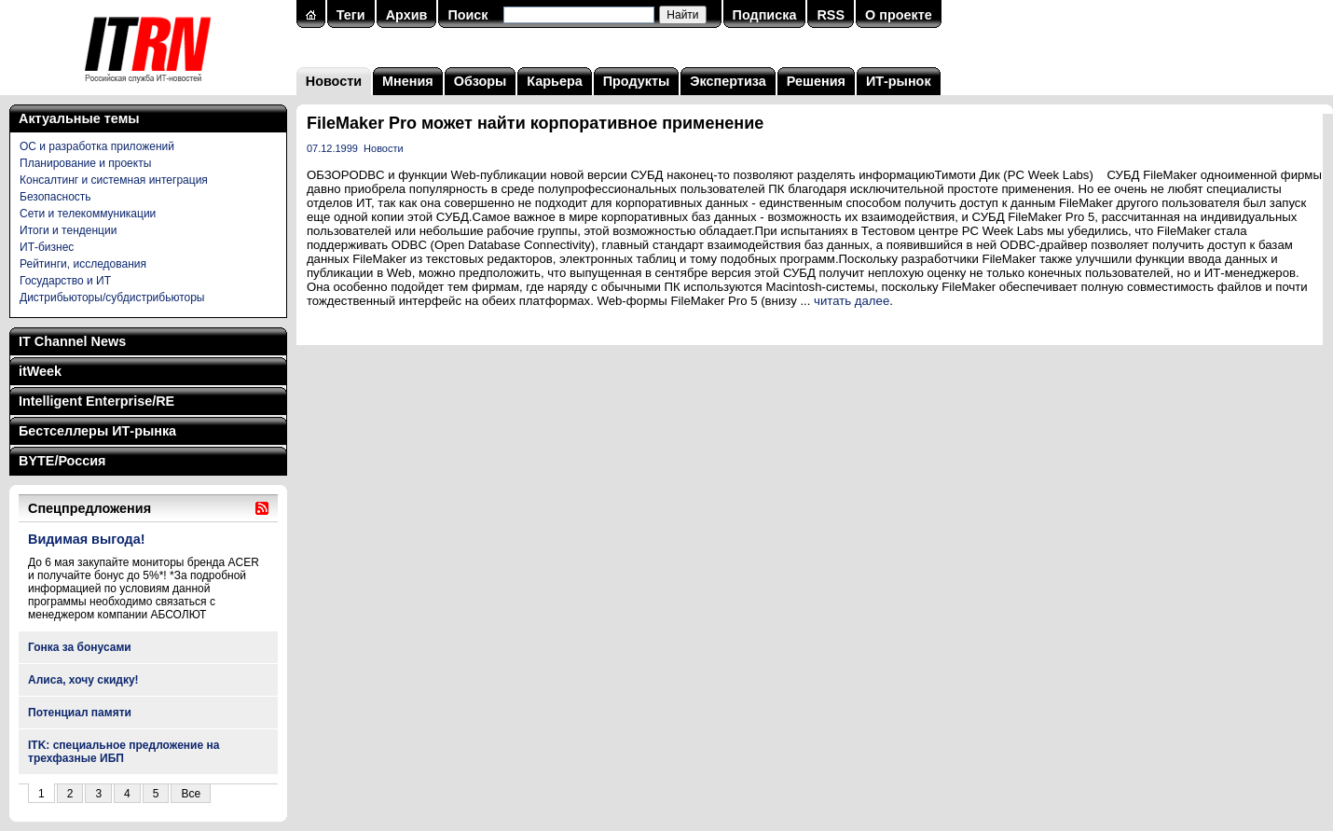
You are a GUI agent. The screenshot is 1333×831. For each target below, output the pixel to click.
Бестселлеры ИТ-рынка (97, 430)
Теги (351, 14)
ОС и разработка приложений (97, 146)
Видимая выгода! (86, 539)
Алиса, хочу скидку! (83, 679)
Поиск (467, 14)
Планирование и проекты (85, 163)
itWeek (40, 371)
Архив (407, 14)
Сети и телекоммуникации (88, 213)
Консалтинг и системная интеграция (114, 180)
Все (190, 793)
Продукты (636, 81)
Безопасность (55, 196)
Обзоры (480, 81)
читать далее (851, 301)
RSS (831, 14)
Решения (816, 81)
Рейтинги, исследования (83, 263)
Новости (334, 81)
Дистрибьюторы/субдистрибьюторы (112, 297)
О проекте (898, 14)
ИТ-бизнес (47, 247)
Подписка (765, 14)
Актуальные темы (79, 118)
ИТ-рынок (898, 81)
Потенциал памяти (79, 712)
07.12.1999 (332, 148)
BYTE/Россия (62, 460)
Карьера (554, 81)
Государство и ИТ (65, 280)
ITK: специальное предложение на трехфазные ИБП (123, 752)
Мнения (407, 81)
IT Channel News (72, 341)
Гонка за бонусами (79, 647)
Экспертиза (727, 81)
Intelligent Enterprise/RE (96, 401)
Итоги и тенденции (68, 230)
